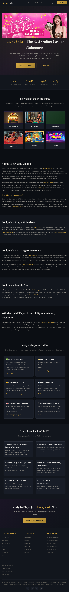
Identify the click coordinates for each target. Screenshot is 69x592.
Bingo (3, 546)
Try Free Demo (45, 65)
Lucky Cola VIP (32, 255)
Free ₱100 (27, 553)
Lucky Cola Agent (27, 264)
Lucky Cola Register (60, 232)
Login (52, 3)
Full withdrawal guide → (45, 371)
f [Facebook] (27, 588)
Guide (36, 3)
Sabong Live (5, 556)
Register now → (43, 394)
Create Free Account (34, 520)
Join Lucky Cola (25, 65)
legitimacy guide (18, 207)
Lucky (7, 3)
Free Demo (28, 549)
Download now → (43, 415)
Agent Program (51, 549)
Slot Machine (6, 537)
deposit (43, 322)
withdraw (51, 322)
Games (30, 3)
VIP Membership (52, 546)
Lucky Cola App (35, 290)
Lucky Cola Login (7, 232)
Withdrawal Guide (52, 540)
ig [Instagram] (41, 588)
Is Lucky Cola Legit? (53, 537)
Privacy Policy (6, 568)
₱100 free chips (48, 183)
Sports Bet (5, 553)
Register (62, 3)
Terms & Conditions (8, 571)
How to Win (5, 574)
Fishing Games (6, 543)
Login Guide (37, 227)
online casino (47, 168)
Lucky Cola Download (36, 295)
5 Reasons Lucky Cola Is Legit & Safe (18, 463)
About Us (50, 553)
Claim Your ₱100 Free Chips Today (49, 445)
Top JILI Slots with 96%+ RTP (15, 481)
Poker (3, 549)
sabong (41, 188)
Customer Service (7, 565)
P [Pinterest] (36, 588)
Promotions (44, 3)
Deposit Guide (51, 543)
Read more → (10, 373)
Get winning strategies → (14, 415)
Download (27, 546)
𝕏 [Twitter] (32, 588)
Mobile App (28, 543)
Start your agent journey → (14, 394)
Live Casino (5, 540)
